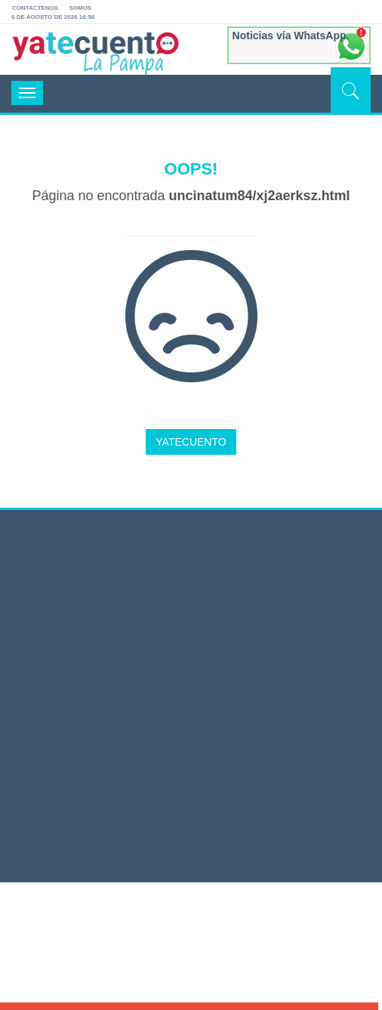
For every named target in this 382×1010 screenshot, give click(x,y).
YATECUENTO (191, 442)
